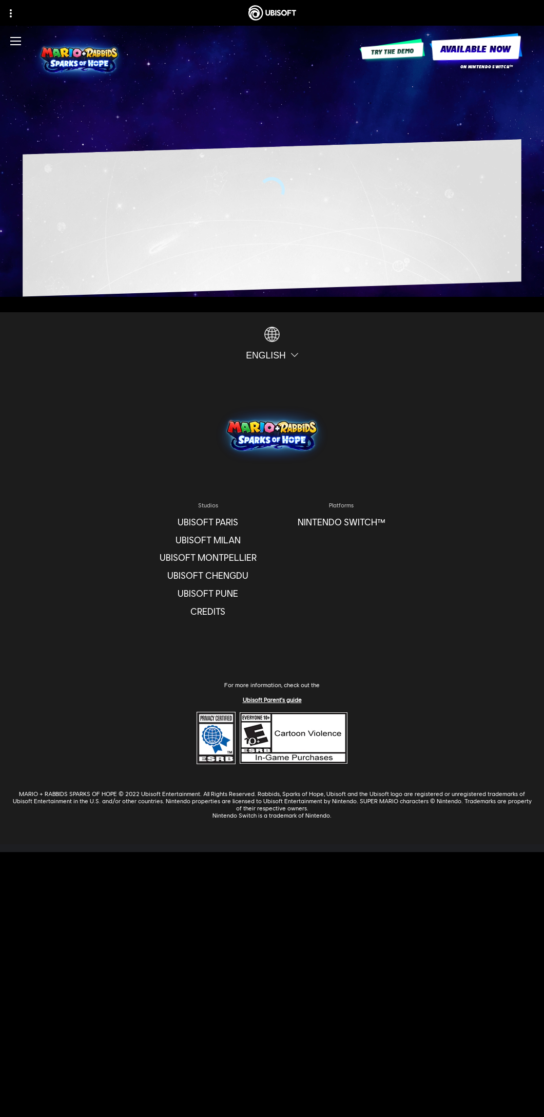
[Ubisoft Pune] (208, 594)
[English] (272, 344)
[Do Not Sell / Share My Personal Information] (272, 1091)
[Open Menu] (15, 41)
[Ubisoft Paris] (208, 522)
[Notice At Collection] (272, 1078)
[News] (272, 985)
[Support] (272, 1003)
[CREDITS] (208, 612)
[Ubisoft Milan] (208, 540)
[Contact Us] (272, 1037)
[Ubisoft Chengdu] (208, 576)
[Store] (272, 932)
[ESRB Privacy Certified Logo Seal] (216, 737)
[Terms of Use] (272, 1064)
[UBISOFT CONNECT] (272, 950)
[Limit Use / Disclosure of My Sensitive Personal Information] (272, 1105)
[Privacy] (272, 1050)
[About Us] (272, 967)
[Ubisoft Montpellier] (208, 558)
